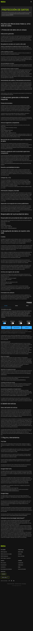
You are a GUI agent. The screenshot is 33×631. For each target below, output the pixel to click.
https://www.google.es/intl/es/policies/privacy (19, 469)
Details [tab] (16, 305)
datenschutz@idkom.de (12, 231)
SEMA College (20, 554)
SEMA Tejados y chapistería (5, 561)
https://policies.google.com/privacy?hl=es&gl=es (19, 518)
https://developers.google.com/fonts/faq (9, 492)
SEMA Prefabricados (4, 559)
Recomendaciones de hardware (6, 572)
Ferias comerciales (21, 559)
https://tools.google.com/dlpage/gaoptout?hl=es (13, 369)
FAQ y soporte (3, 566)
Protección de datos (10, 587)
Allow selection (16, 327)
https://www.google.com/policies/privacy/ (12, 493)
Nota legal (24, 587)
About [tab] (27, 305)
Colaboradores (20, 568)
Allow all (26, 327)
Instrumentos (3, 570)
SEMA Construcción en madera (6, 557)
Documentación (3, 568)
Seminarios (20, 557)
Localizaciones (20, 566)
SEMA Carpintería (4, 554)
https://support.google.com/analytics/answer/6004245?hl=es (15, 382)
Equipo (19, 570)
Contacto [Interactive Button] (3, 577)
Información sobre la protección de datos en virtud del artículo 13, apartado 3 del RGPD (16, 17)
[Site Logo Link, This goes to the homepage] (3, 2)
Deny (6, 327)
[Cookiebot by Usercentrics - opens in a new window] (27, 302)
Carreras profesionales (22, 572)
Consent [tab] (5, 305)
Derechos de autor (18, 587)
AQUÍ (25, 536)
